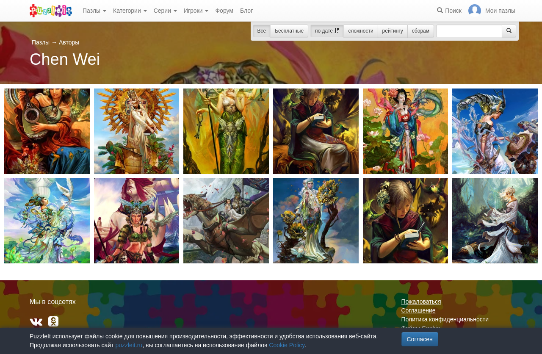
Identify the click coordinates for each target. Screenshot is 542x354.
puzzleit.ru (128, 345)
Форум (224, 10)
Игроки (196, 10)
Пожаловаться (421, 301)
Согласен (420, 339)
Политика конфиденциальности (445, 319)
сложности (360, 31)
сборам (420, 31)
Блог (246, 10)
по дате (327, 31)
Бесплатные (289, 31)
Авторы (69, 42)
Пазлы (94, 10)
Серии (165, 10)
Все (261, 31)
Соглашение (418, 310)
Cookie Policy (286, 345)
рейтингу (392, 31)
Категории (130, 10)
